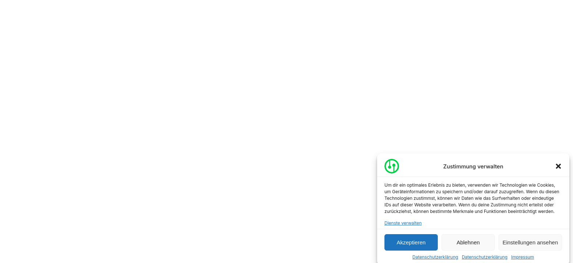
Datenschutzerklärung (435, 258)
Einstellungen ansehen (530, 244)
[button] (558, 167)
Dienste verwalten (403, 224)
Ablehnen (467, 244)
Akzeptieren (410, 244)
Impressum (522, 258)
